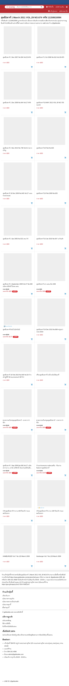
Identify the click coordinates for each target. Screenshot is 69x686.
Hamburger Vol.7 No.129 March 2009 (48, 556)
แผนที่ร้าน (7, 649)
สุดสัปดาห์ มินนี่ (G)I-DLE (11, 329)
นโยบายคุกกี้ (6, 604)
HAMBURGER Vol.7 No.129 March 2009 (16, 556)
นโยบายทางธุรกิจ (8, 598)
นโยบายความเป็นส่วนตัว (10, 601)
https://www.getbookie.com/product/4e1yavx (24, 577)
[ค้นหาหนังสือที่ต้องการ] (41, 7)
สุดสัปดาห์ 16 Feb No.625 (45, 148)
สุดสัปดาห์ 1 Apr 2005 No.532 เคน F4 (15, 239)
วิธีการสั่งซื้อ (6, 623)
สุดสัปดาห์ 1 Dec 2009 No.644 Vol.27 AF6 (17, 102)
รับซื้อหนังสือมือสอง (9, 626)
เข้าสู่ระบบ (52, 11)
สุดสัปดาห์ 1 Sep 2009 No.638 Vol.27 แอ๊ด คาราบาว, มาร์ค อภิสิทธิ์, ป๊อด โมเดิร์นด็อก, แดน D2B (17, 468)
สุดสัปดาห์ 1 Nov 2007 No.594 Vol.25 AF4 (17, 57)
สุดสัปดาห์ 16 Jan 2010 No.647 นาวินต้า (49, 239)
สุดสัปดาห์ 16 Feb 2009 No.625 (47, 193)
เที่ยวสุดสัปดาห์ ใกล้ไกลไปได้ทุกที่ (47, 375)
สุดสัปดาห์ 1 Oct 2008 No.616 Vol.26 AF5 (50, 57)
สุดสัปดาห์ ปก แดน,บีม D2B (46, 284)
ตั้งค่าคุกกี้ (5, 607)
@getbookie (14, 681)
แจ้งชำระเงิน (60, 7)
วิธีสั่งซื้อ (50, 7)
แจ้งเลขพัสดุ (6, 620)
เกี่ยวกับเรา (6, 595)
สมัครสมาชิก (63, 11)
